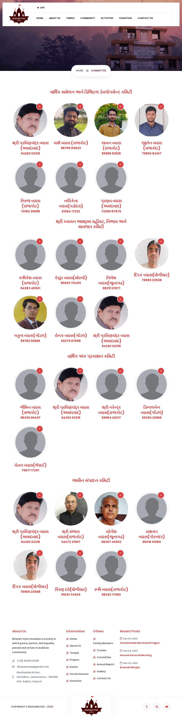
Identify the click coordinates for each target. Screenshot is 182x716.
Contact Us (145, 18)
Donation (125, 18)
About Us (54, 18)
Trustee (101, 650)
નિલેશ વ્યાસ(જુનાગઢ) (111, 280)
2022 (50, 706)
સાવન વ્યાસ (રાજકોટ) (111, 145)
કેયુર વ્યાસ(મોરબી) (71, 278)
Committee (104, 657)
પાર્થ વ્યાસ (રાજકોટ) (70, 143)
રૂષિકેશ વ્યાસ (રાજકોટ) (30, 280)
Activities (107, 18)
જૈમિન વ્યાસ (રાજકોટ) (30, 410)
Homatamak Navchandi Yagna (139, 643)
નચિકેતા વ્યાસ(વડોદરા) (71, 203)
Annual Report (105, 664)
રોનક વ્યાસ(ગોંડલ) (71, 335)
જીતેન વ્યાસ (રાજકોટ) (152, 145)
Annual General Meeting (135, 655)
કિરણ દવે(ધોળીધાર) (71, 589)
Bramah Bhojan (130, 667)
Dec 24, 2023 (129, 638)
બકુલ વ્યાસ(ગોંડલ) (30, 335)
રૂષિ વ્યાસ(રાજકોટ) (111, 589)
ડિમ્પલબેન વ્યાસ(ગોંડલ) (152, 410)
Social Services (79, 674)
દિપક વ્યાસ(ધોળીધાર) (152, 275)
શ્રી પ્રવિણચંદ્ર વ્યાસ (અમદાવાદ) (30, 145)
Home (39, 18)
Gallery (101, 671)
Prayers (74, 659)
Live (40, 7)
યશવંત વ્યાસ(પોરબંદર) (152, 534)
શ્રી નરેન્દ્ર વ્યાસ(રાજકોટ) (111, 410)
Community (87, 18)
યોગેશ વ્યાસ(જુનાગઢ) (111, 534)
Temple (70, 18)
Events (74, 667)
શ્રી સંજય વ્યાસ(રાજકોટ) (71, 534)
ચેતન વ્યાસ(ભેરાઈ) (30, 465)
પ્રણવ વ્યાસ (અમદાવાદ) (111, 203)
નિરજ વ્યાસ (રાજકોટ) (30, 203)
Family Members (103, 643)
